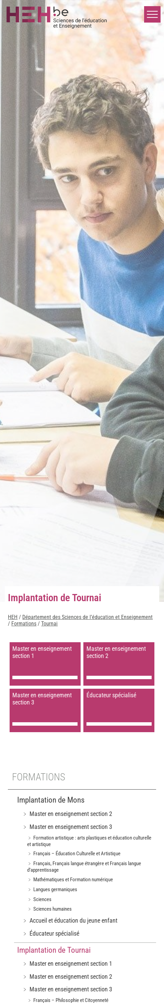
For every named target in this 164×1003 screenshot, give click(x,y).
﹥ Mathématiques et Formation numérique (70, 879)
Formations (23, 623)
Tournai (49, 623)
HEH (12, 617)
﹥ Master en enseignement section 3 (67, 826)
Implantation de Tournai (54, 950)
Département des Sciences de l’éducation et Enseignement (87, 617)
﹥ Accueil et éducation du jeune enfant (69, 920)
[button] (152, 14)
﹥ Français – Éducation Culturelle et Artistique (73, 853)
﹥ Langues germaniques (52, 889)
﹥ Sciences (39, 899)
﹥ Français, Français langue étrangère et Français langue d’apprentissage (84, 866)
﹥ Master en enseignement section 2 (67, 813)
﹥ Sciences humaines (49, 909)
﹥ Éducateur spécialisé (50, 933)
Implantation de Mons (50, 800)
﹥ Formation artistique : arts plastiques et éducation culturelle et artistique (89, 841)
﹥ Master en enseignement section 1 (67, 963)
